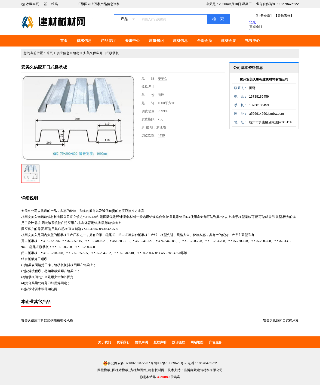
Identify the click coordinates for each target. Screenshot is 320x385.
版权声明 (160, 342)
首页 (64, 41)
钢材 (76, 53)
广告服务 (215, 342)
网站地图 (197, 342)
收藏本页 (32, 4)
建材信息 (180, 41)
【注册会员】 (263, 16)
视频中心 (252, 41)
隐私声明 (141, 342)
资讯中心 (132, 41)
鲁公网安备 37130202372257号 (128, 363)
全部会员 (204, 41)
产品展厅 (108, 41)
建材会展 (228, 41)
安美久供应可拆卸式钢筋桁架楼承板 (47, 320)
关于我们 (104, 342)
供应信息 (62, 53)
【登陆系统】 (284, 16)
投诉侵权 (178, 342)
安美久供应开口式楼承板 (101, 53)
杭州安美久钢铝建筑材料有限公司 (264, 79)
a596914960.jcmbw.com (266, 113)
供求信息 (84, 41)
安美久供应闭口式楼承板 (281, 320)
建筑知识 (156, 41)
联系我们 (123, 342)
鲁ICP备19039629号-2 (170, 363)
